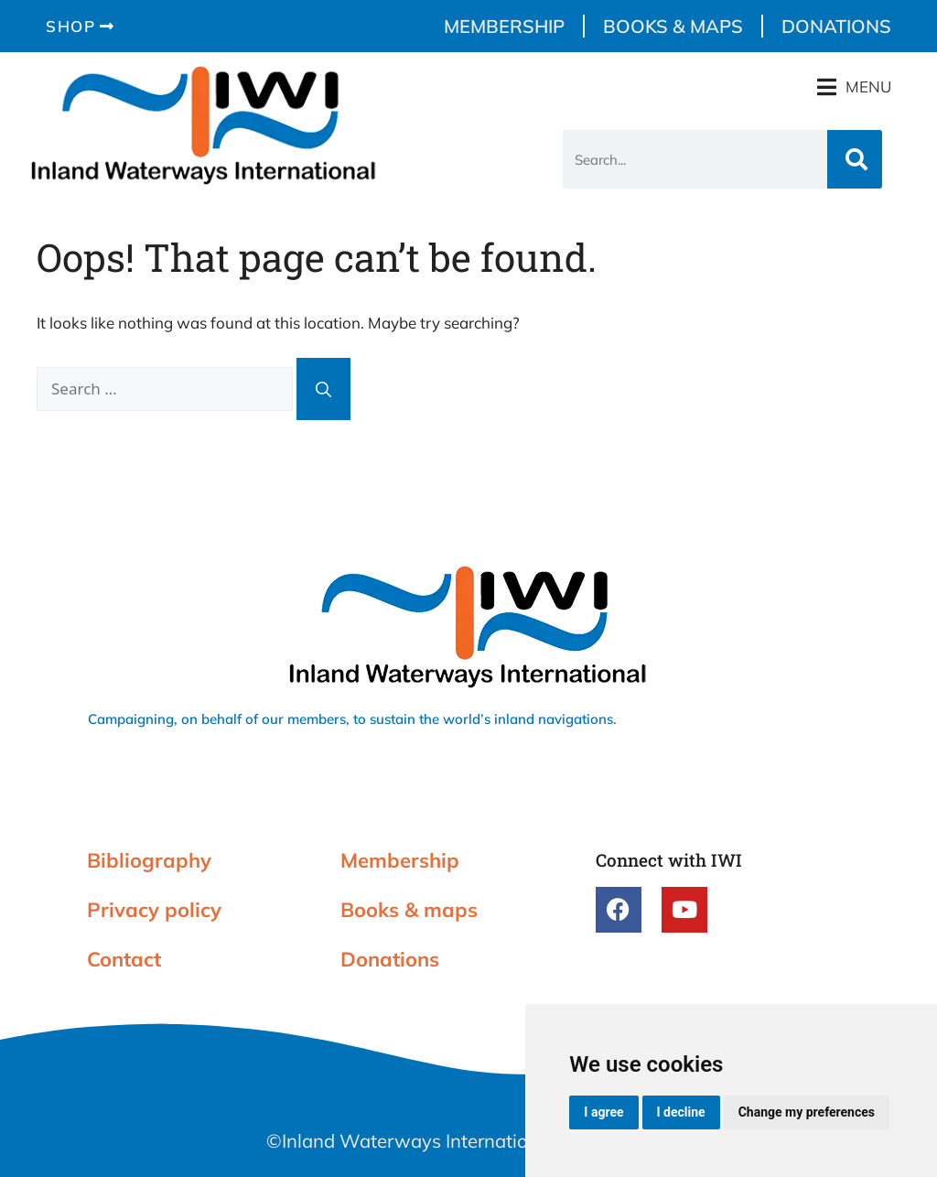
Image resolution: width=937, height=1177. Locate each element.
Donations (836, 26)
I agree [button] (603, 1112)
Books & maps (673, 26)
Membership (504, 26)
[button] (854, 86)
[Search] (854, 159)
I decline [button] (681, 1112)
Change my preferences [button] (806, 1112)
